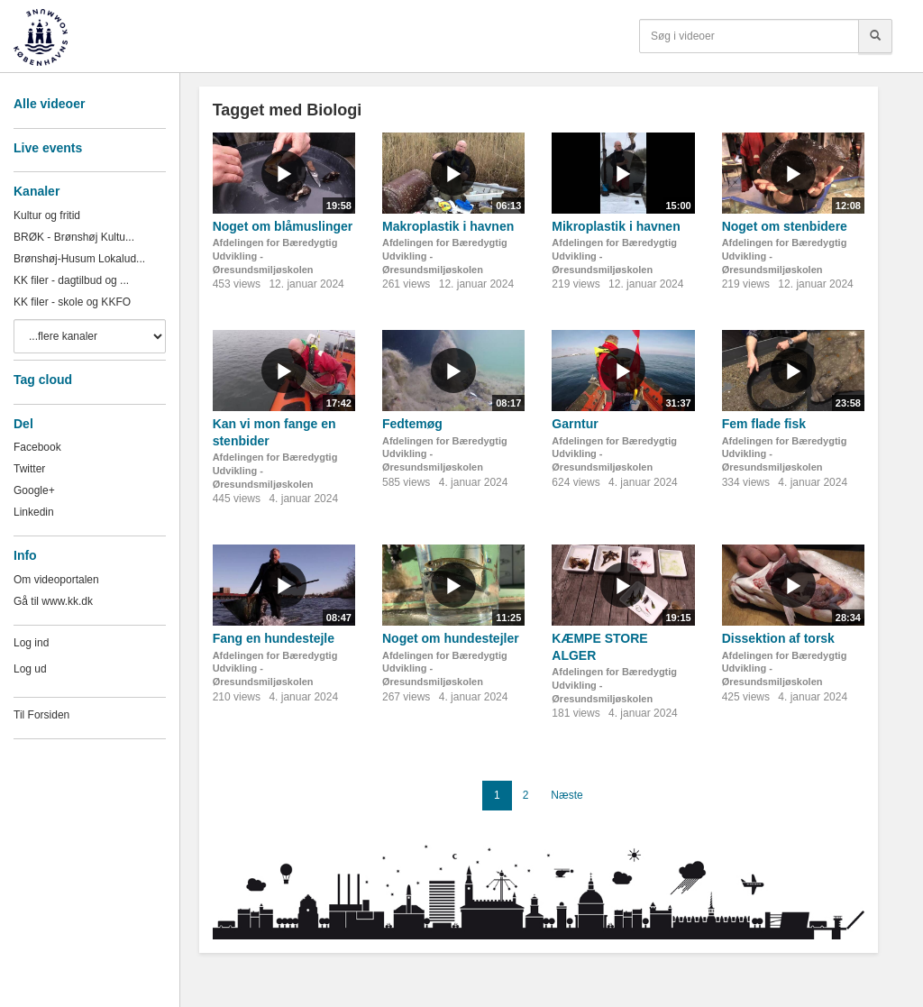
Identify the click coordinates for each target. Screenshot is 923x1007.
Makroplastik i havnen (448, 226)
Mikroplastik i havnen (616, 226)
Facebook (37, 447)
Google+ (34, 490)
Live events (48, 148)
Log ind (31, 642)
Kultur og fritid (47, 215)
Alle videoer (49, 103)
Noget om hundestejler (450, 638)
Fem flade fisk (764, 424)
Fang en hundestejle (273, 638)
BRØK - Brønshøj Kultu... (74, 237)
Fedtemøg (412, 424)
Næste (566, 795)
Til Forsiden (41, 715)
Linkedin (34, 512)
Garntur (575, 424)
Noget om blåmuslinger (283, 226)
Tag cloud (43, 379)
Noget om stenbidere (784, 226)
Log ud (30, 669)
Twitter (29, 468)
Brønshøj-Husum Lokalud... (79, 258)
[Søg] (875, 36)
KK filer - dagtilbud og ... (71, 280)
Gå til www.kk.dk (53, 601)
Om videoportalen (56, 579)
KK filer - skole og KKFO (72, 302)
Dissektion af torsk (778, 638)
